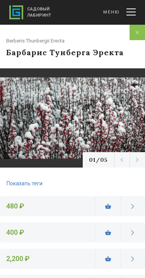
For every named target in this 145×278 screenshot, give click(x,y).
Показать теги (25, 183)
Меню (119, 11)
